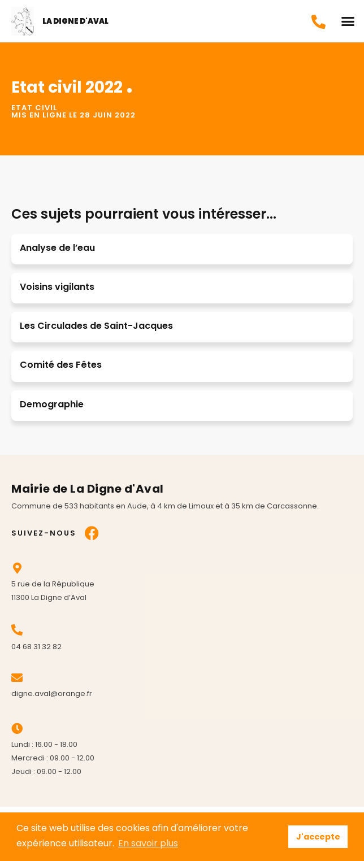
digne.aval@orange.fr (51, 693)
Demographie (52, 404)
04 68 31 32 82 (36, 646)
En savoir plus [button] (148, 843)
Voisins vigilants (57, 286)
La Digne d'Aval (75, 21)
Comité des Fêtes (61, 364)
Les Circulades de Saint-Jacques (96, 325)
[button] (347, 21)
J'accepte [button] (318, 836)
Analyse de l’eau (57, 247)
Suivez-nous (43, 533)
